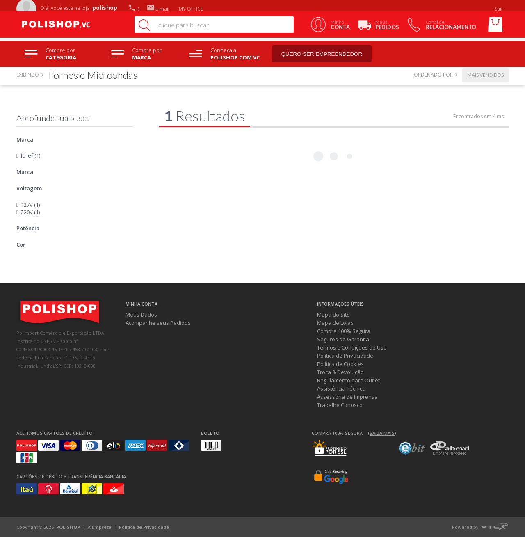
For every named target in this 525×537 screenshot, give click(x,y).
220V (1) (30, 212)
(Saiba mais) (382, 433)
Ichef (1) (30, 155)
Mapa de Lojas (335, 323)
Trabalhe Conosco (340, 405)
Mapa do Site (333, 314)
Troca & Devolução (340, 372)
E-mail (158, 8)
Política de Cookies (340, 364)
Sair (499, 8)
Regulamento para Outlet (348, 380)
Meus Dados (141, 314)
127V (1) (30, 204)
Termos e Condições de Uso (352, 347)
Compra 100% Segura (343, 331)
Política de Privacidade (345, 355)
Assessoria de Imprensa (347, 396)
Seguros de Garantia (343, 339)
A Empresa (99, 527)
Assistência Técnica (341, 388)
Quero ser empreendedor (322, 54)
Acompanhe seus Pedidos (158, 323)
